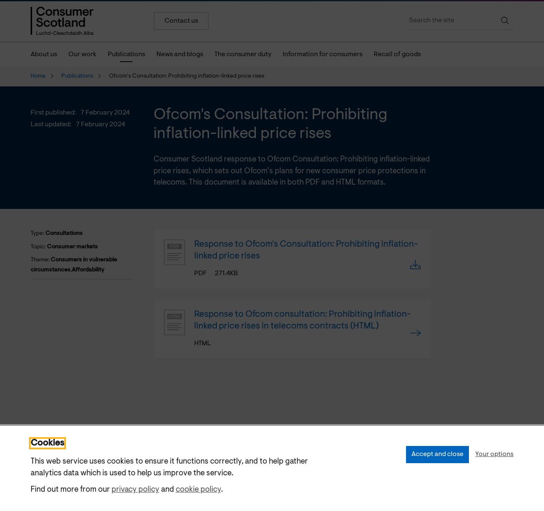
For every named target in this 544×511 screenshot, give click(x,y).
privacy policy (135, 490)
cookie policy (198, 490)
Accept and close (437, 454)
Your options (494, 454)
